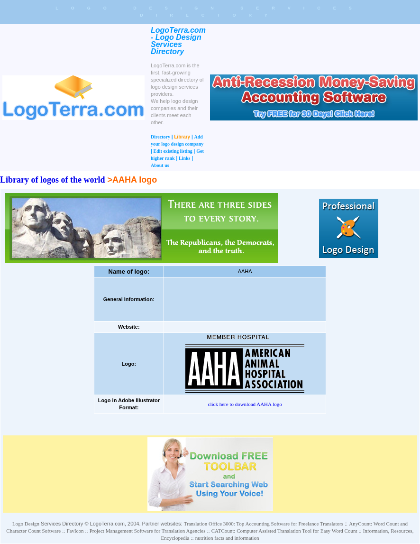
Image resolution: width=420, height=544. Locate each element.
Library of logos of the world (52, 179)
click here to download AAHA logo (245, 404)
